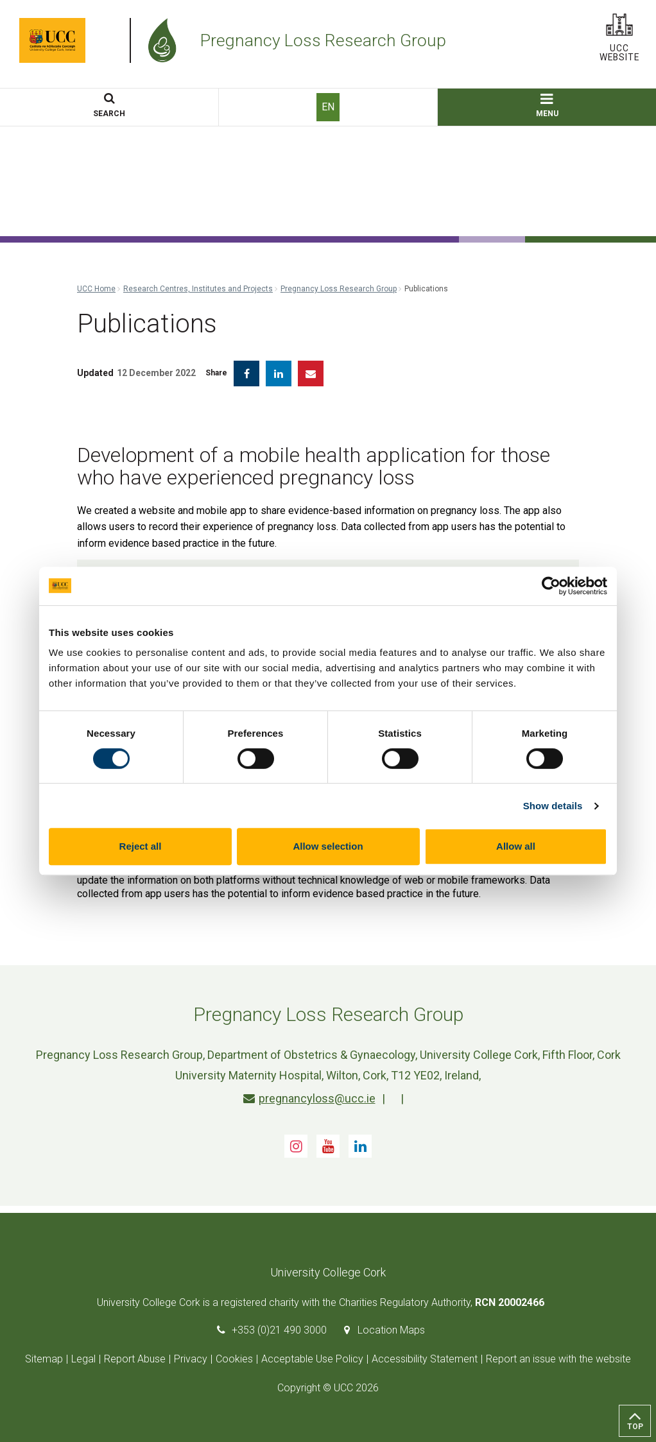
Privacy (190, 1359)
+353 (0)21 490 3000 (279, 1330)
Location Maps (391, 1330)
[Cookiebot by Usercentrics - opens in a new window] (551, 586)
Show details (553, 805)
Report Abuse (135, 1359)
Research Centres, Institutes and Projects (198, 288)
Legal (83, 1359)
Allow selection (328, 846)
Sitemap (44, 1359)
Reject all (140, 846)
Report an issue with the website (558, 1359)
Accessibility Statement (425, 1359)
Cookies (234, 1359)
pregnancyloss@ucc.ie (309, 1098)
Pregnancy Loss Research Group (339, 288)
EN (328, 107)
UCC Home (96, 288)
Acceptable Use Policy (312, 1359)
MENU (547, 106)
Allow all (515, 846)
